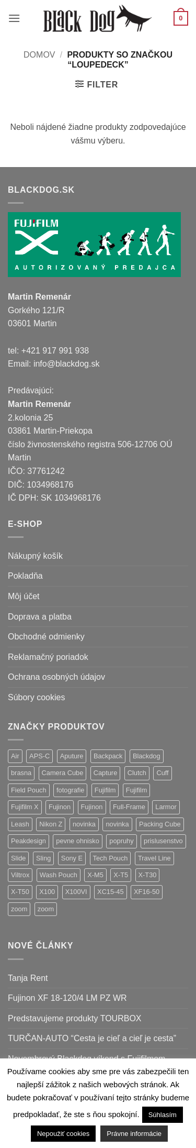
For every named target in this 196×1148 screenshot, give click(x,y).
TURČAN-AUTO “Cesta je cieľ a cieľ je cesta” (92, 1038)
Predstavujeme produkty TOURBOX (75, 1018)
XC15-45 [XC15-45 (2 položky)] (110, 892)
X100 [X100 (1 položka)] (47, 892)
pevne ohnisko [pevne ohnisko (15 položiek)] (77, 841)
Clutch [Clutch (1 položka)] (137, 773)
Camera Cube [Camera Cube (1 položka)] (63, 773)
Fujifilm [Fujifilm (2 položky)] (136, 790)
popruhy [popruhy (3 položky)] (121, 841)
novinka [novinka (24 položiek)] (84, 824)
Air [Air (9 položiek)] (15, 756)
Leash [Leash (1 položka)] (20, 824)
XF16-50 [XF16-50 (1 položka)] (146, 892)
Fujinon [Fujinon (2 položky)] (92, 807)
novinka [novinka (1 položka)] (117, 824)
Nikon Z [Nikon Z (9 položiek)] (50, 824)
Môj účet (23, 596)
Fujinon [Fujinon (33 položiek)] (60, 807)
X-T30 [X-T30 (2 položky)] (148, 875)
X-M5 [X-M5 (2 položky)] (95, 875)
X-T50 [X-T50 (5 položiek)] (20, 892)
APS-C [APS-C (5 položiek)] (39, 756)
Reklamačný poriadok (48, 657)
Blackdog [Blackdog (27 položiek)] (146, 756)
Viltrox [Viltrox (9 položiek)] (20, 875)
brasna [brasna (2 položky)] (21, 773)
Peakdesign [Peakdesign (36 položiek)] (28, 841)
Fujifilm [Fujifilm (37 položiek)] (105, 790)
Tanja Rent (28, 978)
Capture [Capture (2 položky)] (106, 773)
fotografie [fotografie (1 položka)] (70, 790)
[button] (14, 18)
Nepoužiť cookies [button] (63, 1134)
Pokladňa (25, 575)
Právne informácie (134, 1134)
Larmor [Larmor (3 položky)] (166, 807)
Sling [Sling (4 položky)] (43, 858)
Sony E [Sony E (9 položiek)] (72, 858)
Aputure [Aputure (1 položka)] (72, 756)
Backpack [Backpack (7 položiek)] (108, 756)
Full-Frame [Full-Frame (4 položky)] (129, 807)
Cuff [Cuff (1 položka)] (162, 773)
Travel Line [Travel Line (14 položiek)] (154, 858)
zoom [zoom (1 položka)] (46, 909)
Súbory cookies (36, 697)
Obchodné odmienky (46, 636)
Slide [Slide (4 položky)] (18, 858)
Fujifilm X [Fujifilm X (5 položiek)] (25, 807)
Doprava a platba (40, 616)
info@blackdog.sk (66, 363)
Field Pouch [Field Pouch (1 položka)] (29, 790)
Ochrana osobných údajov (56, 676)
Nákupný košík (35, 555)
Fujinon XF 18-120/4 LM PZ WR (67, 998)
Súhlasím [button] (162, 1115)
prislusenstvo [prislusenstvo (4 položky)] (163, 841)
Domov (39, 54)
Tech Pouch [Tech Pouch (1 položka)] (110, 858)
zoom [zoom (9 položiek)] (19, 909)
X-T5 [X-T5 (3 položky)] (120, 875)
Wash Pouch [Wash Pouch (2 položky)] (58, 875)
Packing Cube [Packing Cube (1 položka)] (160, 824)
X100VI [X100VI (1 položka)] (76, 892)
